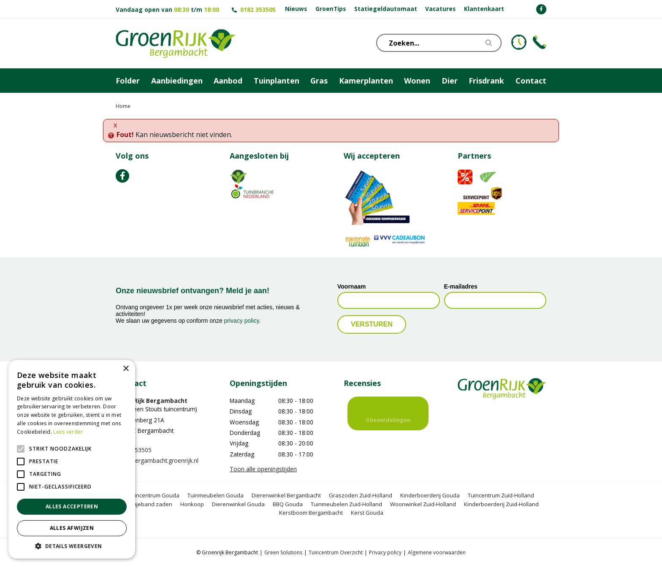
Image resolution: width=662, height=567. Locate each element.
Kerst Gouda (367, 512)
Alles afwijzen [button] (72, 528)
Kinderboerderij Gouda (430, 495)
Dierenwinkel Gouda (238, 504)
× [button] (125, 369)
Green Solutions (283, 552)
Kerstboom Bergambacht (311, 512)
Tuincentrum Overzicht (336, 552)
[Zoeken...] (443, 43)
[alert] (71, 459)
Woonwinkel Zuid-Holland (423, 504)
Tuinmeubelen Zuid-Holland (346, 504)
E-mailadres (461, 286)
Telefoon (539, 42)
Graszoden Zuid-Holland (360, 495)
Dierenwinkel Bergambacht (286, 495)
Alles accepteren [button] (72, 506)
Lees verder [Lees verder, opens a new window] (68, 431)
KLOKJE (518, 42)
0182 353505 (258, 9)
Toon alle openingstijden (263, 469)
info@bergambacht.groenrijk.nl (157, 460)
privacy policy (241, 320)
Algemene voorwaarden (437, 552)
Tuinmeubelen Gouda (215, 495)
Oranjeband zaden (147, 504)
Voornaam (351, 286)
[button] (72, 546)
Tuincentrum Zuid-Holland (501, 495)
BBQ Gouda (288, 504)
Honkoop (192, 504)
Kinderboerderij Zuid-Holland (501, 504)
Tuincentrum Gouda (153, 495)
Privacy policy (385, 552)
